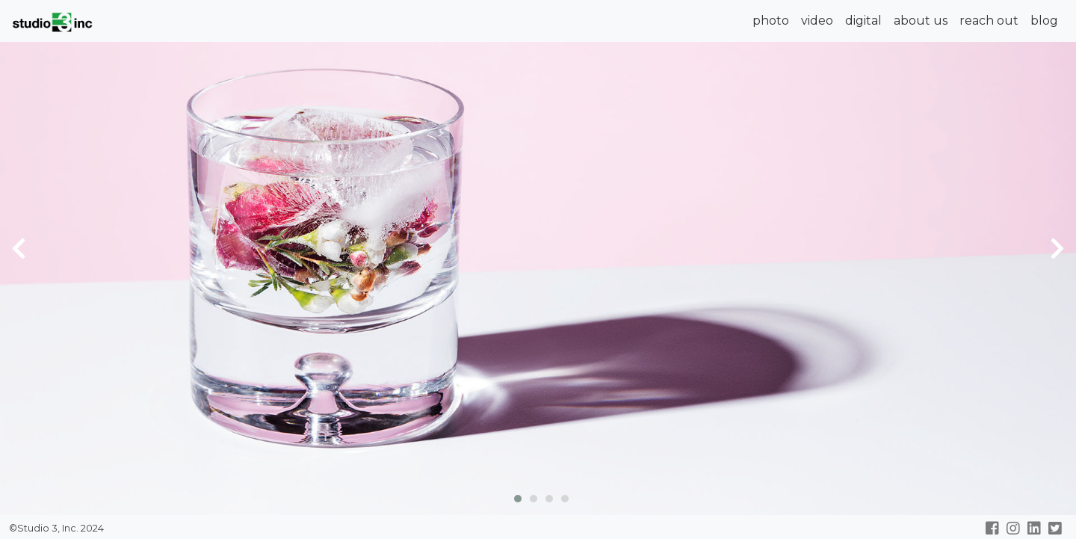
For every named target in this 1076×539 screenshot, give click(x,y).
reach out (988, 20)
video (817, 20)
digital (863, 20)
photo (770, 20)
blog (1044, 20)
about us (920, 20)
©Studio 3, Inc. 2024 (55, 528)
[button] (514, 496)
